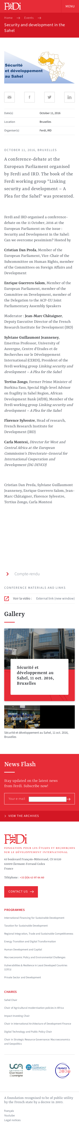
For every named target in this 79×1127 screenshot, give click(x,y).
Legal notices (12, 1120)
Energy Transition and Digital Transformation (30, 941)
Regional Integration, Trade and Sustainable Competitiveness (38, 934)
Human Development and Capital (23, 949)
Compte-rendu (23, 574)
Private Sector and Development (22, 977)
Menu (70, 6)
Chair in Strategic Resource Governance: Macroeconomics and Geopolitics (37, 1042)
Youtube (9, 1115)
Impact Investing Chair (17, 1016)
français (9, 1111)
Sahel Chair (10, 1000)
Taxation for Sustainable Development (26, 926)
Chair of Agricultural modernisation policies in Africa (34, 1008)
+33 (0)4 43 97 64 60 (32, 877)
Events (28, 18)
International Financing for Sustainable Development (34, 918)
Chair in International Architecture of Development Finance (37, 1024)
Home (8, 18)
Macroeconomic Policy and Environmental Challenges (34, 957)
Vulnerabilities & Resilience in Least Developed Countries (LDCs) (35, 967)
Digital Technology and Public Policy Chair (28, 1032)
